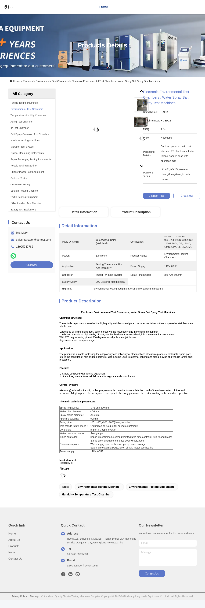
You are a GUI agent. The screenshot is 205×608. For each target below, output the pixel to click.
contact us (152, 573)
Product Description (136, 212)
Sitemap (34, 596)
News (11, 552)
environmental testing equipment (151, 486)
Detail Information (83, 212)
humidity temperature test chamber (86, 494)
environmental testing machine (99, 486)
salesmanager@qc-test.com (33, 239)
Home (16, 81)
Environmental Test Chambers (52, 81)
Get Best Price (156, 196)
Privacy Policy (19, 596)
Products (28, 81)
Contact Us (15, 558)
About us (14, 539)
